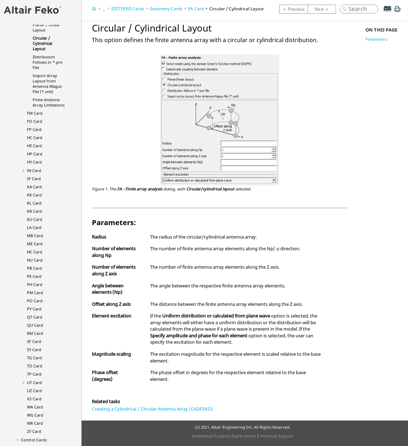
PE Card (34, 276)
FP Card (34, 129)
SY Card (34, 349)
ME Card (35, 243)
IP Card (34, 178)
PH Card (34, 284)
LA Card (34, 227)
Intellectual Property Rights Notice (224, 436)
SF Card (34, 341)
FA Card (196, 9)
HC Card (34, 137)
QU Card (35, 325)
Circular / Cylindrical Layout (42, 43)
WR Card (35, 423)
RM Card (35, 333)
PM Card (35, 292)
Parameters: (376, 39)
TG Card (34, 357)
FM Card (35, 113)
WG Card (35, 415)
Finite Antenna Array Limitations (49, 102)
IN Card (34, 170)
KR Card (34, 211)
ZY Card (34, 431)
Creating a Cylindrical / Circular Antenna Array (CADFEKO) (152, 409)
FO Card (34, 121)
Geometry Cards (166, 9)
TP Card (34, 374)
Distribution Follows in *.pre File (47, 62)
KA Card (34, 186)
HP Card (34, 153)
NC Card (34, 252)
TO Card (34, 365)
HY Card (34, 162)
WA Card (35, 407)
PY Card (34, 308)
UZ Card (34, 390)
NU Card (35, 260)
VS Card (34, 398)
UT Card (34, 382)
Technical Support (276, 436)
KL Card (34, 203)
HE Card (34, 145)
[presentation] (277, 249)
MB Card (35, 235)
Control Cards (34, 439)
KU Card (34, 219)
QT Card (34, 317)
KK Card (34, 195)
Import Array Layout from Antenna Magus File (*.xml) (47, 83)
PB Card (34, 268)
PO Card (35, 300)
